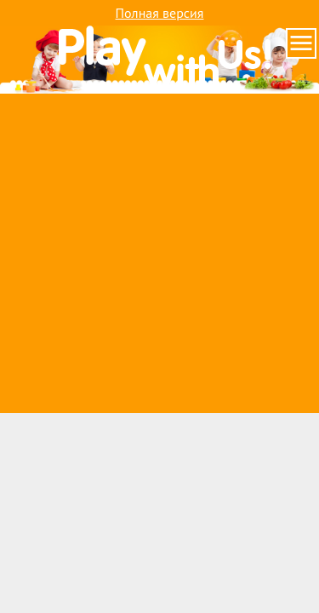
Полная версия (160, 12)
